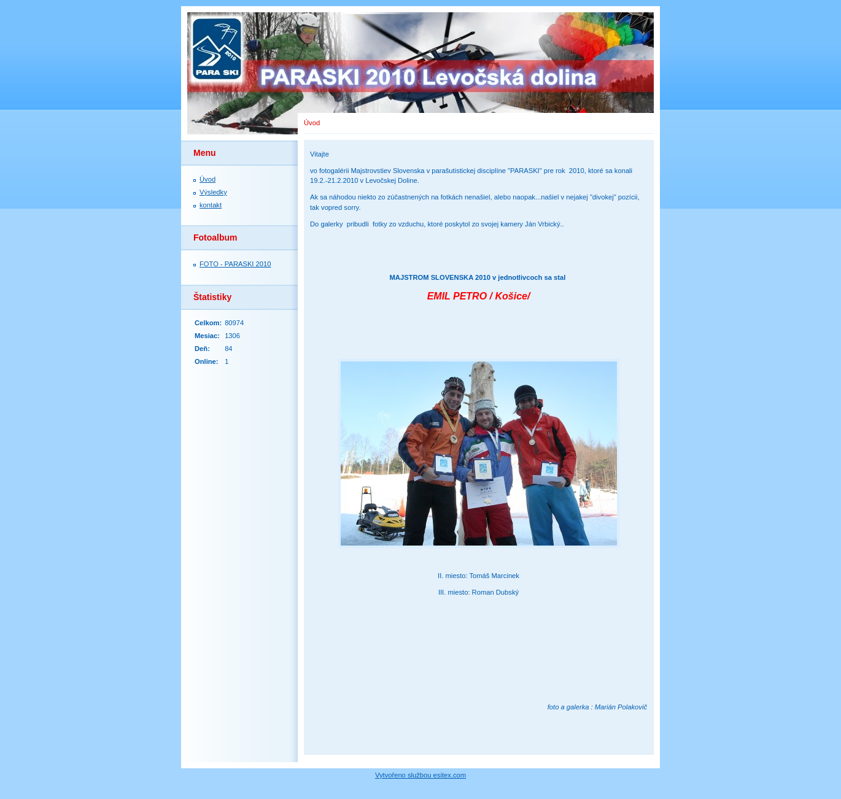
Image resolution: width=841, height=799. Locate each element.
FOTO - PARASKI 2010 (235, 264)
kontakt (211, 205)
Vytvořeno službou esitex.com (420, 775)
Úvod (207, 179)
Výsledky (213, 192)
